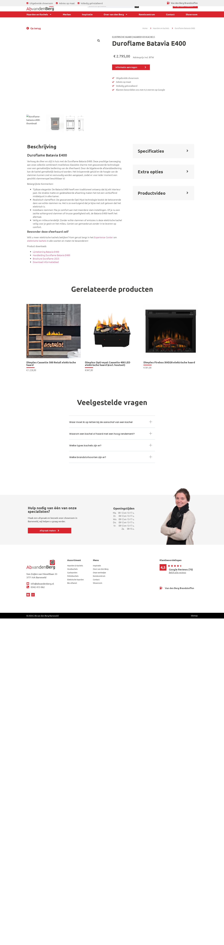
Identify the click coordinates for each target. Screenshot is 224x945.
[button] (98, 40)
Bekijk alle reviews (177, 572)
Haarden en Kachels (39, 14)
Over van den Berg (116, 14)
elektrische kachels (36, 240)
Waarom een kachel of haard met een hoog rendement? (102, 433)
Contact (170, 14)
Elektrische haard (122, 37)
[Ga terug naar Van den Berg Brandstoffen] (182, 3)
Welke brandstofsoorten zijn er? (87, 457)
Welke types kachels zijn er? (85, 445)
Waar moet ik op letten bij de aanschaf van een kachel (100, 422)
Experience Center (103, 237)
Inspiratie (87, 14)
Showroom (191, 14)
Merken (67, 14)
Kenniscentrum (147, 14)
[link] (53, 337)
